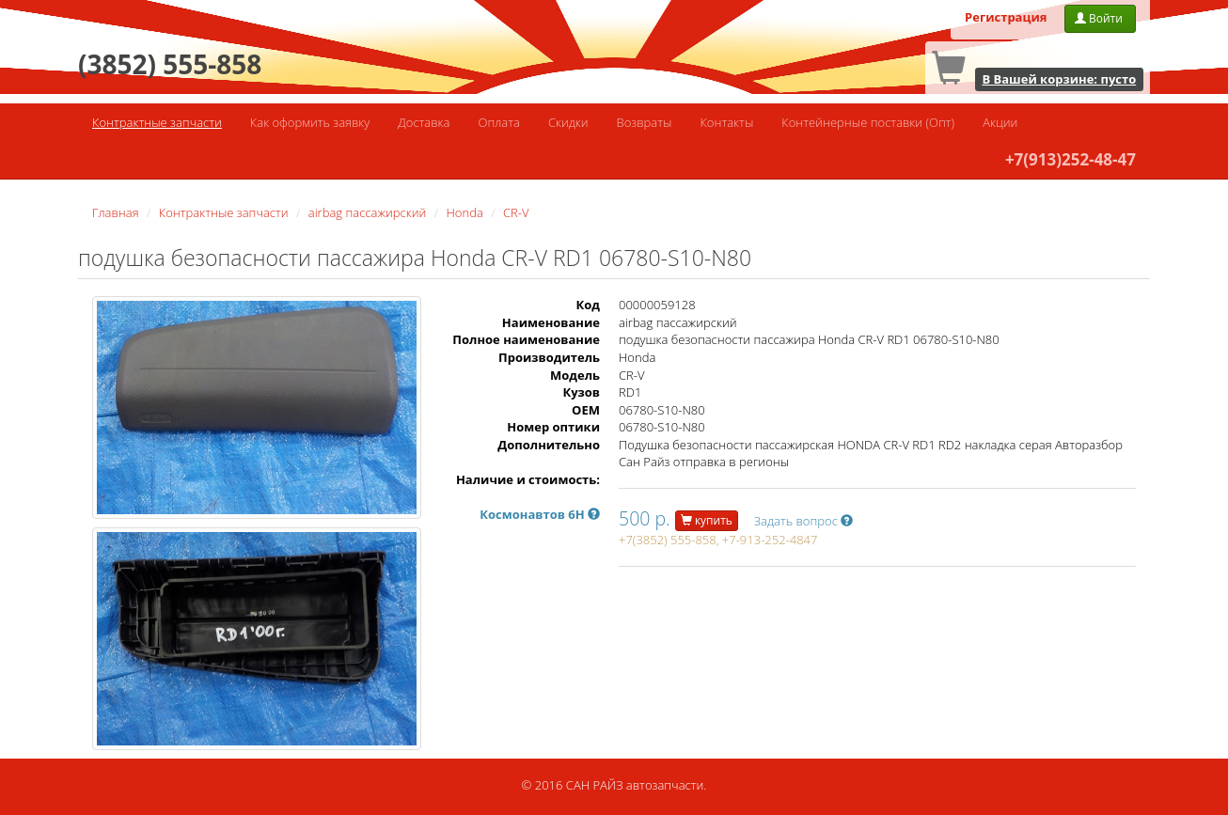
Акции (1000, 122)
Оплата (498, 122)
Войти (1100, 18)
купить (706, 520)
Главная (115, 212)
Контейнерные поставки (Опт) (867, 122)
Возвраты (644, 122)
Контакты (726, 122)
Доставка (423, 122)
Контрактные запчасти (157, 122)
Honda (465, 212)
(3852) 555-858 (169, 64)
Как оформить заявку (310, 122)
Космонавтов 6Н (540, 514)
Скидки (568, 122)
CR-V (515, 212)
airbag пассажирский (367, 212)
